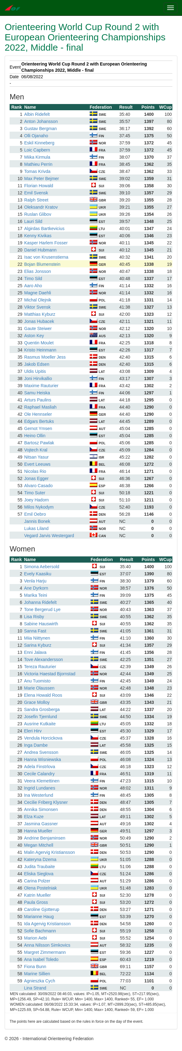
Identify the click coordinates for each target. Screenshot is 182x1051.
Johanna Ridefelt (40, 602)
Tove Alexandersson (43, 659)
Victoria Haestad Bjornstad (49, 673)
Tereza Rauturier (40, 666)
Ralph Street (36, 199)
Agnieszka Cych (39, 980)
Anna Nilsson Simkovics (47, 945)
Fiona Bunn (35, 966)
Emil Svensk (36, 192)
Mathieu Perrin (38, 164)
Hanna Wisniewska (42, 759)
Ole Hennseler (38, 414)
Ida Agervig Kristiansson (47, 923)
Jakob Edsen (36, 364)
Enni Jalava (35, 652)
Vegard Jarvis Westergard (49, 535)
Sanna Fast (35, 630)
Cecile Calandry (39, 773)
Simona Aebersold (41, 566)
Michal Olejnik (37, 299)
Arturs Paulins (37, 399)
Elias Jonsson (37, 271)
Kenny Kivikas (37, 235)
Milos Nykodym (39, 507)
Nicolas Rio (35, 471)
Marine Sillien (37, 973)
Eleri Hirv (33, 730)
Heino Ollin (34, 435)
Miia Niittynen (37, 638)
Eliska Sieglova (38, 873)
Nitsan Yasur (36, 457)
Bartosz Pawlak (39, 442)
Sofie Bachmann (40, 930)
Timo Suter (34, 492)
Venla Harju (35, 580)
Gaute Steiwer (38, 328)
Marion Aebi (35, 937)
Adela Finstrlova (39, 766)
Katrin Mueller (37, 895)
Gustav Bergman (40, 128)
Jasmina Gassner (41, 823)
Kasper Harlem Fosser (46, 242)
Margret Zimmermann (45, 952)
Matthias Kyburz (39, 314)
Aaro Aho (33, 285)
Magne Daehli (37, 292)
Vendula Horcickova (43, 738)
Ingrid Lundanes (39, 788)
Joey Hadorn (36, 499)
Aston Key (34, 335)
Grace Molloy (36, 702)
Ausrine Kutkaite (39, 723)
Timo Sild (33, 278)
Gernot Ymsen (38, 428)
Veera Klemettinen (41, 780)
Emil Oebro (35, 514)
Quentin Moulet (39, 342)
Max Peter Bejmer (41, 178)
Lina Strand (35, 987)
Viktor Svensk (37, 307)
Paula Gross (36, 902)
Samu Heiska (37, 392)
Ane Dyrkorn (36, 588)
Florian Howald (38, 185)
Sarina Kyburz (37, 645)
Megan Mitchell (38, 845)
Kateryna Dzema (40, 859)
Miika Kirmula (37, 157)
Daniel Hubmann (40, 249)
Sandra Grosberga (42, 709)
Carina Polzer (37, 880)
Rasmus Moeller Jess (45, 357)
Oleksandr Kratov (41, 207)
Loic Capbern (37, 149)
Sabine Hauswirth (41, 623)
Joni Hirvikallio (38, 378)
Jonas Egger (36, 478)
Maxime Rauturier (41, 385)
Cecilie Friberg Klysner (46, 802)
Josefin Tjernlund (40, 716)
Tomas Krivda (37, 171)
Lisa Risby (34, 616)
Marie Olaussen (39, 688)
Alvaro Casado (38, 485)
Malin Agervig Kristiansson (49, 852)
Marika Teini (35, 595)
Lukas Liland (36, 528)
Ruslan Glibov (37, 214)
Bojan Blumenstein (42, 264)
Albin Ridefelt (37, 114)
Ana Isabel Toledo (41, 959)
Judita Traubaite (39, 866)
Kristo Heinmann (40, 349)
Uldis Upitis (35, 371)
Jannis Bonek (37, 521)
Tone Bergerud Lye (42, 609)
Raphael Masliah (40, 407)
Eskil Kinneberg (39, 142)
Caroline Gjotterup (41, 909)
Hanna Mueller (38, 830)
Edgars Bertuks (39, 421)
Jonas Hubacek (39, 321)
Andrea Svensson (41, 752)
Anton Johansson (41, 121)
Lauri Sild (33, 221)
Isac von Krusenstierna (46, 257)
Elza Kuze (33, 816)
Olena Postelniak (40, 888)
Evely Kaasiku (37, 573)
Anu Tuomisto (37, 680)
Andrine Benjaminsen (44, 838)
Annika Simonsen (41, 809)
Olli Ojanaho (36, 135)
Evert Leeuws (37, 464)
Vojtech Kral (35, 449)
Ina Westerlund (38, 795)
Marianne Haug (39, 916)
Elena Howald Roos (43, 695)
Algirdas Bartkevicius (44, 228)
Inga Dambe (35, 745)
